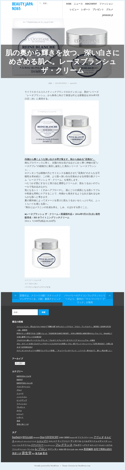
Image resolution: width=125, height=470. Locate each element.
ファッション (106, 3)
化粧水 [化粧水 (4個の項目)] (61, 449)
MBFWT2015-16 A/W (25, 383)
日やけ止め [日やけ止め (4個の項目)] (70, 449)
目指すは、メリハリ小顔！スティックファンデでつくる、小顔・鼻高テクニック (40, 297)
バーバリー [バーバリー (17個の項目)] (37, 444)
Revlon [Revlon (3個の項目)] (72, 437)
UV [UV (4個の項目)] (76, 437)
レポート (85, 9)
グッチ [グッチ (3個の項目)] (34, 441)
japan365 (73, 83)
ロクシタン (33, 283)
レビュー (74, 9)
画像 (50, 83)
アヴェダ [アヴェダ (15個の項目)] (99, 437)
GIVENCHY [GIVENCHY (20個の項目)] (51, 437)
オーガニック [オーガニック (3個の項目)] (19, 441)
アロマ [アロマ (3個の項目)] (91, 437)
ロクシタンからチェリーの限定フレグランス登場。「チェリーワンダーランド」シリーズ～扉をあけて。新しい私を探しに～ (64, 350)
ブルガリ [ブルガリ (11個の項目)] (77, 444)
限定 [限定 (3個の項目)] (33, 454)
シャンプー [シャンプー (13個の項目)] (42, 440)
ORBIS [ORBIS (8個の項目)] (67, 437)
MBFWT (20, 379)
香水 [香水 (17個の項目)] (45, 453)
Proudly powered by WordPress (46, 466)
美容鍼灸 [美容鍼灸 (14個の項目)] (88, 449)
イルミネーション (23, 386)
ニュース (78, 3)
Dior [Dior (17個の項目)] (42, 437)
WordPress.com (84, 466)
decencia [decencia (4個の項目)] (36, 437)
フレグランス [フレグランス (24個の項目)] (64, 445)
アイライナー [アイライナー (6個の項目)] (83, 437)
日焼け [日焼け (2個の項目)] (77, 449)
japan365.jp (107, 15)
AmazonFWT (91, 3)
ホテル (19, 410)
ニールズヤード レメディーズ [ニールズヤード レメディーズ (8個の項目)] (94, 441)
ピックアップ (22, 400)
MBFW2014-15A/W (24, 376)
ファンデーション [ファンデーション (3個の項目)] (49, 445)
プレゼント (98, 9)
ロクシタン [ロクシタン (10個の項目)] (53, 449)
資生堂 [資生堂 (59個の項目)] (27, 453)
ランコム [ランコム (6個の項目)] (30, 449)
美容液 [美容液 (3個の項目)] (81, 449)
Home (68, 3)
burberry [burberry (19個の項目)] (17, 437)
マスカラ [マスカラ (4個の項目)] (101, 445)
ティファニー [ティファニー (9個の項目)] (64, 441)
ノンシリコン (22, 397)
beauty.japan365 (22, 6)
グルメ (109, 9)
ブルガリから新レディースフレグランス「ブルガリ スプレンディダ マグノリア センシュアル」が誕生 (56, 340)
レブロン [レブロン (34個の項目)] (41, 449)
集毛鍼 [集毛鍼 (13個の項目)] (38, 453)
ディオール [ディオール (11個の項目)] (75, 440)
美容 (18, 421)
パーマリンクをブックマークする (37, 287)
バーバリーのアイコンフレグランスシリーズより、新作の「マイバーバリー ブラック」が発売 (84, 299)
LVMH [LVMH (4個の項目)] (61, 437)
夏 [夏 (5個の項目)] (65, 449)
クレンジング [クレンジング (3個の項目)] (27, 441)
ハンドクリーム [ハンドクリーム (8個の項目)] (23, 445)
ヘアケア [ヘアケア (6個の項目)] (85, 445)
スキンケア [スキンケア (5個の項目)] (53, 441)
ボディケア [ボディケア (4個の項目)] (94, 445)
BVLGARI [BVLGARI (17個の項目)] (28, 437)
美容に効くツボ (23, 424)
